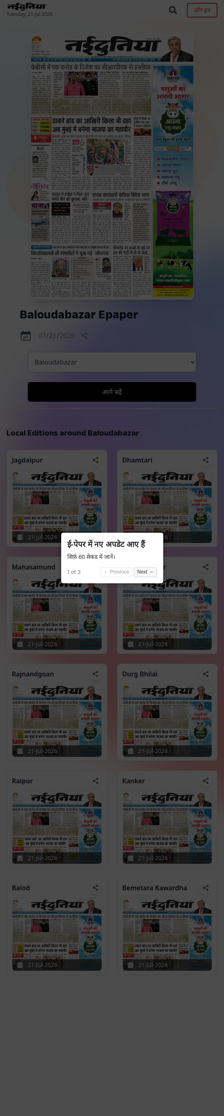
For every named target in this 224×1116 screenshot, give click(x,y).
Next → (145, 572)
